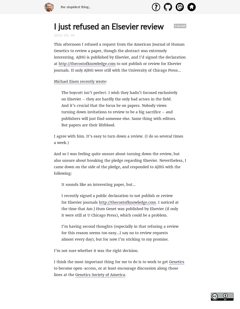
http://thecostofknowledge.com (87, 63)
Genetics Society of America (100, 274)
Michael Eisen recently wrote (80, 81)
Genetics (176, 262)
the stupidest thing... (76, 7)
